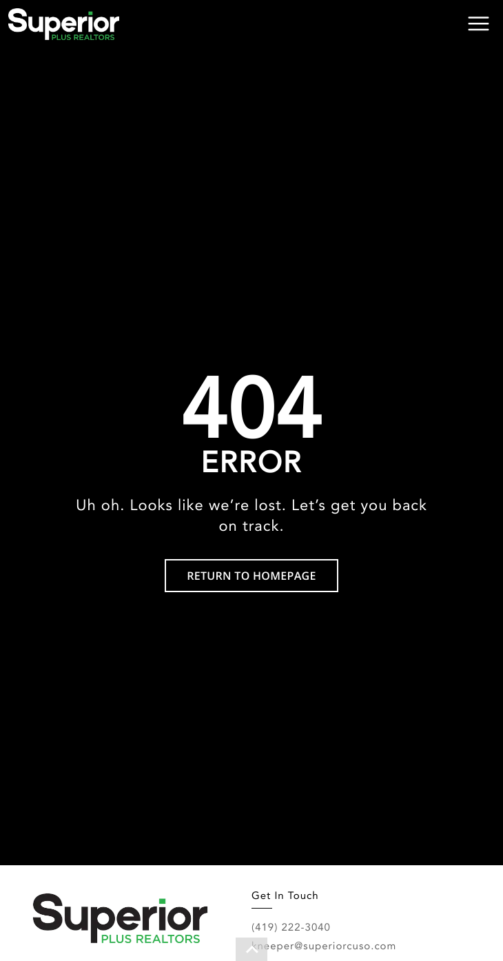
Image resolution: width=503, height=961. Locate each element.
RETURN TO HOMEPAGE (251, 575)
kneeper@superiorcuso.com (324, 946)
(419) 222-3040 (291, 927)
